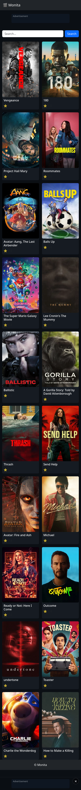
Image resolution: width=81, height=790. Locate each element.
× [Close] (76, 781)
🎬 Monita (11, 5)
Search (71, 34)
